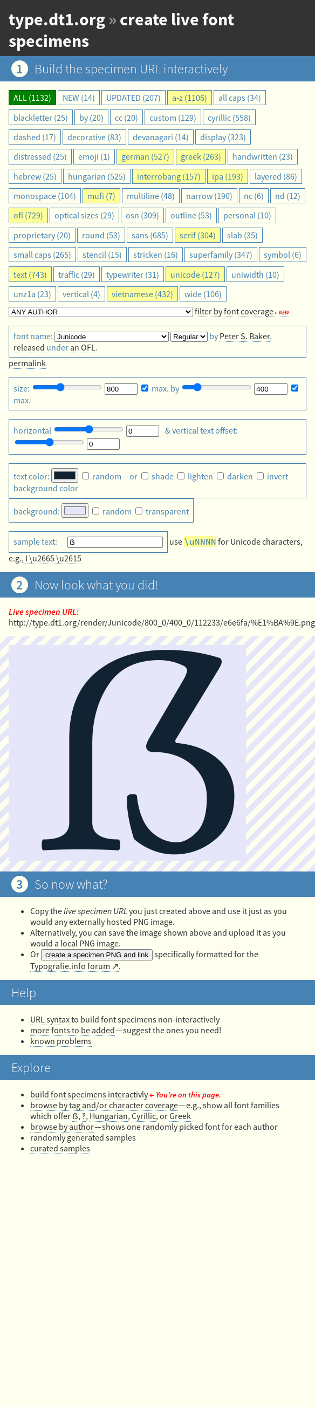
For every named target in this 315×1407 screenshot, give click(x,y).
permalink (27, 363)
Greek (180, 1115)
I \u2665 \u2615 (53, 558)
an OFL (82, 347)
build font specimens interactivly (89, 1094)
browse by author (62, 1126)
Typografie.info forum (70, 965)
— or (110, 476)
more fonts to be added (72, 1030)
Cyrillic (144, 1115)
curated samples (60, 1148)
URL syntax (50, 1019)
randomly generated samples (83, 1137)
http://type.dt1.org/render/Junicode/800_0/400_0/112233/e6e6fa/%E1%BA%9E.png (162, 622)
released (29, 347)
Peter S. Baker (245, 336)
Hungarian (109, 1115)
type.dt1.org (57, 19)
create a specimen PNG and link (96, 955)
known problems (61, 1040)
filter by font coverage (234, 311)
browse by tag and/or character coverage (104, 1105)
